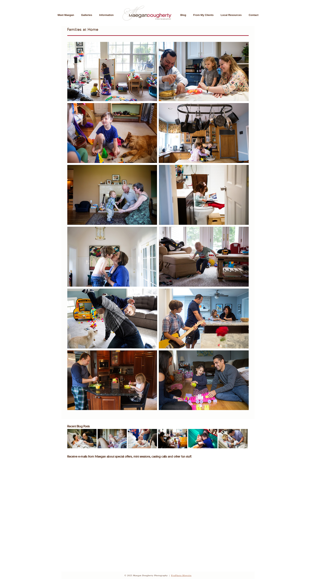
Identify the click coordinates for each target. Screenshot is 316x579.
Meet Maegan (66, 15)
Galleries (86, 15)
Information (106, 15)
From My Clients (203, 15)
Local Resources (231, 15)
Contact (253, 15)
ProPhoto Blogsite (181, 575)
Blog (183, 15)
